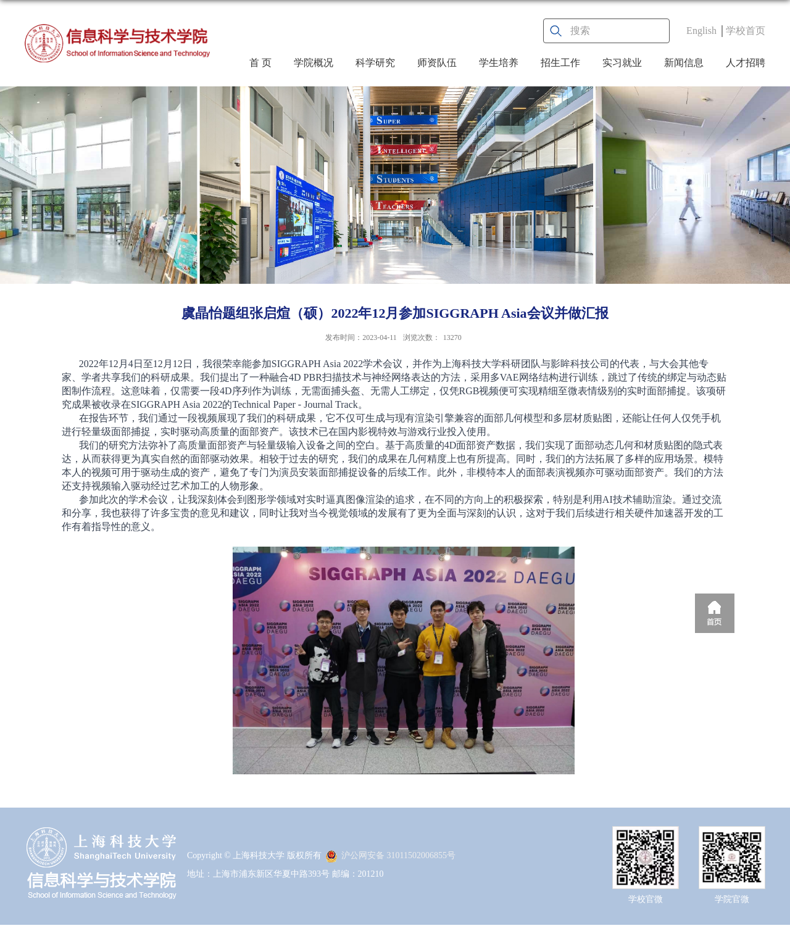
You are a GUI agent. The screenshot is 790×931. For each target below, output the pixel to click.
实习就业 (622, 62)
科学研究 (375, 62)
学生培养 (498, 62)
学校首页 (745, 30)
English (701, 30)
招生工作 (560, 62)
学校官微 (645, 899)
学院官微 (732, 899)
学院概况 (313, 62)
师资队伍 (437, 62)
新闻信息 (684, 62)
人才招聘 (745, 62)
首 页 (260, 62)
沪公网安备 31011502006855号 (390, 855)
